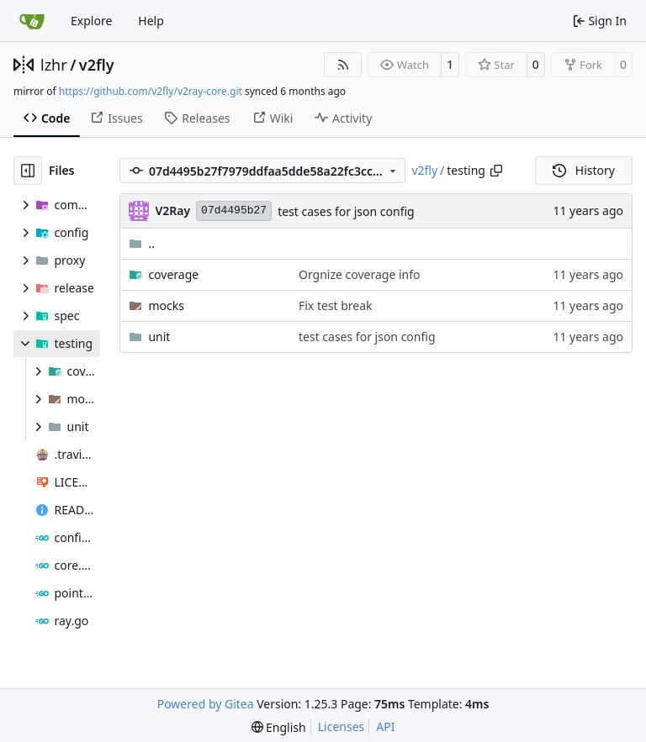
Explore (91, 21)
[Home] (32, 21)
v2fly (96, 64)
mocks (165, 305)
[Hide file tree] (27, 170)
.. (142, 243)
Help (151, 21)
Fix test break (336, 305)
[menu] (279, 727)
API (385, 726)
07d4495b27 (234, 210)
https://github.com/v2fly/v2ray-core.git (150, 91)
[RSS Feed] (343, 64)
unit (159, 337)
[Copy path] (496, 170)
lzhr (53, 64)
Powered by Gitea (205, 704)
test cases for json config (346, 211)
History (584, 170)
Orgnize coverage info (360, 274)
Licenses (341, 726)
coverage (173, 274)
